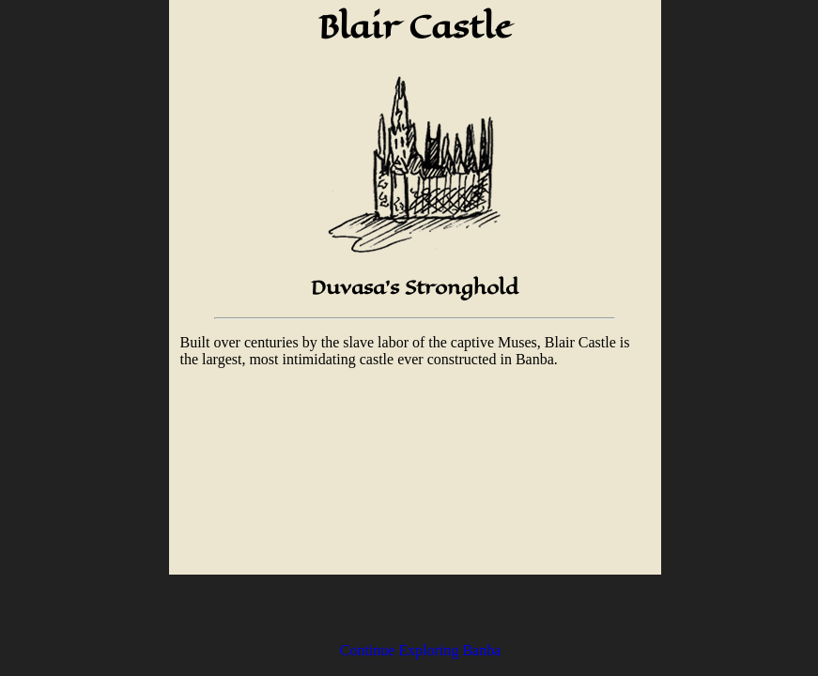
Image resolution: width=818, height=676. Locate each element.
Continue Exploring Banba (421, 650)
